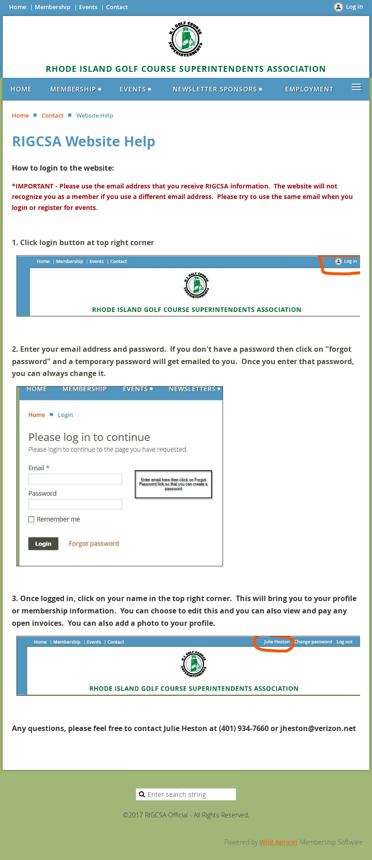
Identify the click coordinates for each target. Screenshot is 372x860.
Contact (117, 7)
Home (17, 7)
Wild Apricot (279, 842)
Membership (52, 7)
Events (88, 7)
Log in (354, 6)
